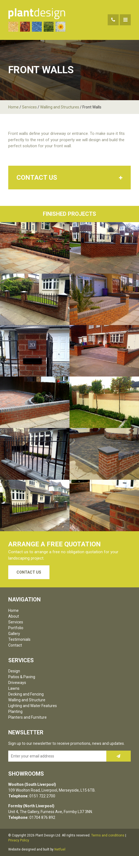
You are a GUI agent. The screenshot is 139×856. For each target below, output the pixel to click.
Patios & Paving (21, 677)
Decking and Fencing (26, 694)
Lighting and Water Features (32, 706)
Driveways (17, 682)
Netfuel (59, 849)
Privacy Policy (18, 840)
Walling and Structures (59, 107)
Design (14, 671)
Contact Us (28, 572)
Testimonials (19, 639)
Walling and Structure (26, 700)
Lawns (14, 688)
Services (29, 107)
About (13, 616)
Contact (15, 645)
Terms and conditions (107, 835)
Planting (15, 711)
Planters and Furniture (27, 717)
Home (13, 107)
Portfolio (15, 628)
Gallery (14, 633)
